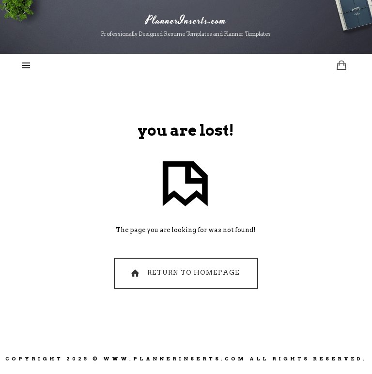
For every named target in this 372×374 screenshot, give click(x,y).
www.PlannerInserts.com (174, 358)
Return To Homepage (184, 273)
